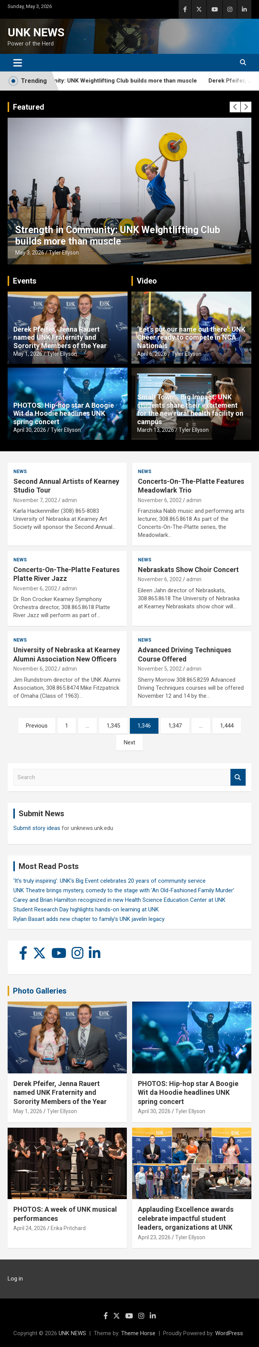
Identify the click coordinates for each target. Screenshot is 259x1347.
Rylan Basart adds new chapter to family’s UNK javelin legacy (89, 919)
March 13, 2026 (155, 430)
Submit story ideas (36, 828)
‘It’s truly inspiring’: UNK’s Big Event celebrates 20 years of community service (109, 880)
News (20, 471)
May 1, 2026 (27, 354)
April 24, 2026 (29, 1228)
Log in (15, 1278)
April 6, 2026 (152, 354)
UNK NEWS (36, 32)
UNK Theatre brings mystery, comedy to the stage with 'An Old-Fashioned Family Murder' (123, 890)
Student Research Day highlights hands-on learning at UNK (86, 909)
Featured (28, 107)
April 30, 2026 (29, 430)
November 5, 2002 (160, 669)
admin (69, 500)
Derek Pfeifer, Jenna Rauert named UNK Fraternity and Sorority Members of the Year (60, 337)
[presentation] (235, 107)
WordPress (229, 1333)
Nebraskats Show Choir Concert (188, 570)
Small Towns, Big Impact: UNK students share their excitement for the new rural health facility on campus (190, 409)
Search (238, 777)
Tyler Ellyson (64, 253)
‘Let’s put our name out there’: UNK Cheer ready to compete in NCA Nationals (191, 337)
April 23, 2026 (154, 1237)
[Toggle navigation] (18, 62)
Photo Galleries (40, 990)
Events (25, 280)
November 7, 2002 (35, 500)
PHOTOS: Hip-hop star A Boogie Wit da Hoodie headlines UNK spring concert (63, 413)
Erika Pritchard (68, 1228)
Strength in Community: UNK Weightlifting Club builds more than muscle (113, 81)
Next (129, 742)
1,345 (113, 725)
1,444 (226, 725)
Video (147, 280)
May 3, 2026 (29, 253)
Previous (37, 725)
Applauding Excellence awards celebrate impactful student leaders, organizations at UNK (185, 1218)
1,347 (175, 725)
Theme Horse (138, 1333)
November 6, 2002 (160, 500)
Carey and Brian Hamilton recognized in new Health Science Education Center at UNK (119, 899)
